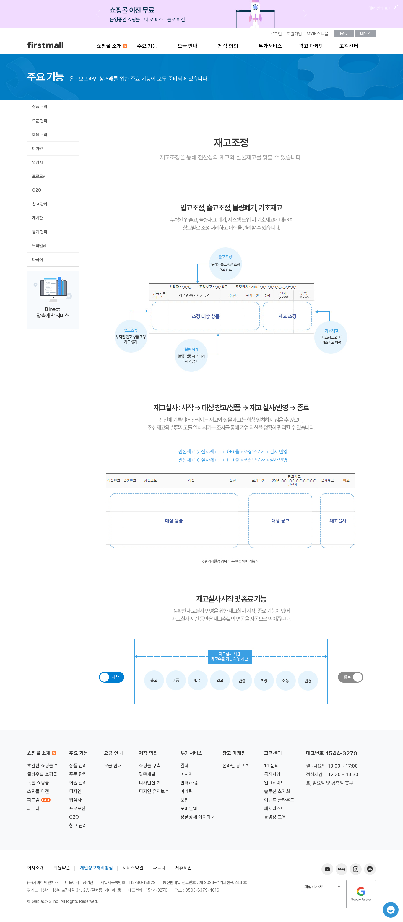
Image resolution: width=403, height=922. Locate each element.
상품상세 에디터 (198, 819)
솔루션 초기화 (277, 793)
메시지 (187, 776)
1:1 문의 (271, 767)
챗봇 (388, 907)
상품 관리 (39, 108)
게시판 (37, 219)
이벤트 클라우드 (279, 801)
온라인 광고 (236, 767)
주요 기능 (147, 48)
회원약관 (61, 869)
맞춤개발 (147, 776)
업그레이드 (274, 784)
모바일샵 (39, 247)
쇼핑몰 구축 (150, 767)
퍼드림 (39, 801)
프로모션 (39, 178)
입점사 (37, 164)
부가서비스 (270, 48)
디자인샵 (150, 784)
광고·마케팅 (311, 48)
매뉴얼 (365, 35)
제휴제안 (183, 869)
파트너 (33, 810)
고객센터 (348, 48)
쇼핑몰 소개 (109, 48)
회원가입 (294, 35)
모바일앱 (189, 810)
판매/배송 (190, 784)
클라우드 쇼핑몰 (42, 776)
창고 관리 (39, 205)
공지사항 (272, 776)
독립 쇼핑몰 (38, 784)
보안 (185, 801)
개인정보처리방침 (96, 869)
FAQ (344, 35)
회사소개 (35, 869)
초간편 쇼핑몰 (42, 767)
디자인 (37, 150)
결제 (185, 767)
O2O (36, 192)
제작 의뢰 (228, 48)
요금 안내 (188, 48)
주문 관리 (39, 122)
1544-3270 (341, 755)
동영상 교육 (275, 819)
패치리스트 (274, 810)
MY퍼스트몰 (317, 35)
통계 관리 (39, 233)
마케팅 (187, 793)
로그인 (276, 35)
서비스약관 (133, 869)
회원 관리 (39, 136)
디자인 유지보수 (154, 793)
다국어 (37, 261)
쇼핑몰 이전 (38, 793)
